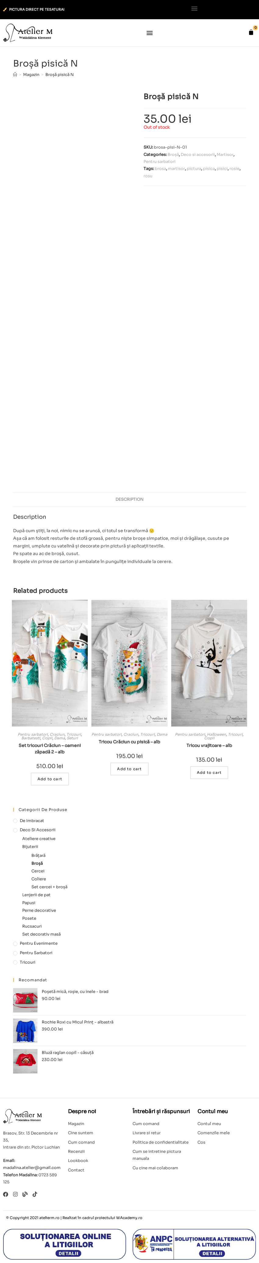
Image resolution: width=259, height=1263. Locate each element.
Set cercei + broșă (49, 887)
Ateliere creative (38, 838)
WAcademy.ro (129, 1217)
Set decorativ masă (41, 934)
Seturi (72, 738)
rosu (148, 176)
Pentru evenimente (39, 943)
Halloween (216, 734)
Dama (59, 738)
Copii (47, 738)
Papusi (28, 902)
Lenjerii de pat (36, 894)
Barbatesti (30, 738)
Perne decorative (39, 910)
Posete (29, 918)
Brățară (38, 855)
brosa (160, 168)
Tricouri (73, 734)
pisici (222, 168)
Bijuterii (30, 846)
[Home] (15, 74)
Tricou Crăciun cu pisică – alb (129, 742)
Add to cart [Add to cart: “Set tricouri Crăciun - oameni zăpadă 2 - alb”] (49, 779)
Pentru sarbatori (160, 161)
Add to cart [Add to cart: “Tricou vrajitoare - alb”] (209, 772)
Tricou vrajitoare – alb (209, 745)
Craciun (57, 734)
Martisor (225, 154)
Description (129, 499)
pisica (209, 168)
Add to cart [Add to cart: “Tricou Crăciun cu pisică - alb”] (129, 769)
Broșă (173, 154)
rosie (234, 168)
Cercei (37, 871)
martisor (176, 168)
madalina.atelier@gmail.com (32, 1167)
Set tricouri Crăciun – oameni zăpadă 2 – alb (50, 749)
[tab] (129, 500)
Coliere (38, 879)
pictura (194, 168)
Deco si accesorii (198, 154)
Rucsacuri (32, 926)
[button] (194, 8)
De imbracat (32, 820)
